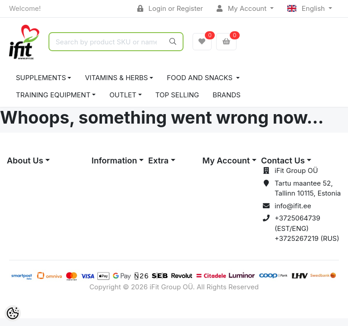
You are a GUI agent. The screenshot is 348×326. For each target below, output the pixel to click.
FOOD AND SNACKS (200, 77)
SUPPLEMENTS (41, 77)
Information (114, 160)
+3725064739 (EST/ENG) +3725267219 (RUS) (307, 228)
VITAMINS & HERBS (116, 77)
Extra (158, 160)
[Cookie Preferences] (13, 313)
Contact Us (283, 160)
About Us (25, 160)
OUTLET (122, 95)
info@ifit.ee (293, 205)
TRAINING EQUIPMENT (53, 95)
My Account (242, 8)
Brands (227, 95)
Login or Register (170, 8)
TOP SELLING (177, 95)
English (307, 8)
